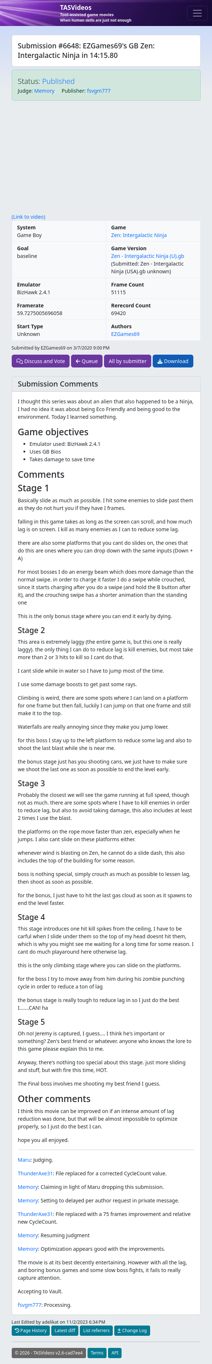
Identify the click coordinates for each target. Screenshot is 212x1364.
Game (118, 227)
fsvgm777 (99, 90)
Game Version (129, 248)
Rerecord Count (131, 305)
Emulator (29, 284)
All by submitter (127, 361)
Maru (24, 1159)
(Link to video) (28, 216)
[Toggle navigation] (197, 13)
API (114, 1353)
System (26, 227)
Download (172, 361)
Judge (25, 90)
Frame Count (127, 284)
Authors (121, 326)
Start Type (30, 326)
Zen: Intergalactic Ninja (139, 235)
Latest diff (65, 1330)
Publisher (73, 90)
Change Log (132, 1330)
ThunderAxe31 (35, 1173)
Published (58, 81)
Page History (31, 1330)
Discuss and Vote (40, 361)
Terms (97, 1353)
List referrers (96, 1330)
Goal (23, 248)
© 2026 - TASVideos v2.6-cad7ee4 (49, 1353)
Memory (44, 90)
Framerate (30, 305)
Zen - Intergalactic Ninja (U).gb (148, 255)
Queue (87, 361)
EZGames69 (125, 333)
